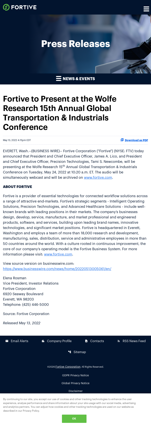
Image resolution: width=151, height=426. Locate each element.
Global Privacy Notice (75, 383)
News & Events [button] (75, 78)
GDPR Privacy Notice (75, 375)
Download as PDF (134, 140)
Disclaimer (76, 391)
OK (74, 418)
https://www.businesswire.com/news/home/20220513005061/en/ (57, 269)
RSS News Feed (131, 341)
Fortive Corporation (67, 367)
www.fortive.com (98, 177)
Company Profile (56, 341)
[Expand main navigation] (146, 9)
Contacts (94, 341)
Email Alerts (16, 341)
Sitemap (77, 352)
